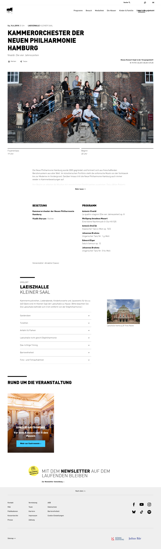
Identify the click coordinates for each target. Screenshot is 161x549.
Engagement (149, 11)
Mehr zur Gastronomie (30, 443)
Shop (138, 11)
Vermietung (33, 503)
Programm (78, 11)
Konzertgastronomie (30, 427)
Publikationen (13, 511)
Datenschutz (52, 507)
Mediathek (99, 11)
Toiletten (24, 323)
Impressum (33, 516)
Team (31, 507)
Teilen (25, 61)
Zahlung (32, 520)
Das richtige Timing (29, 345)
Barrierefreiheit (27, 353)
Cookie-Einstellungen (56, 516)
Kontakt (10, 503)
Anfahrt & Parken (28, 330)
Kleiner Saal (40, 26)
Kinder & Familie (126, 11)
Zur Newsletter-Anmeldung (58, 482)
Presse (10, 520)
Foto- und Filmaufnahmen (32, 360)
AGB (49, 503)
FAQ (9, 507)
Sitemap (11, 538)
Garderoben (25, 316)
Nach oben (79, 491)
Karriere (32, 511)
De (153, 2)
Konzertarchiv (13, 516)
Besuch (89, 11)
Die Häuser (111, 11)
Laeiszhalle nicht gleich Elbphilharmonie (38, 338)
